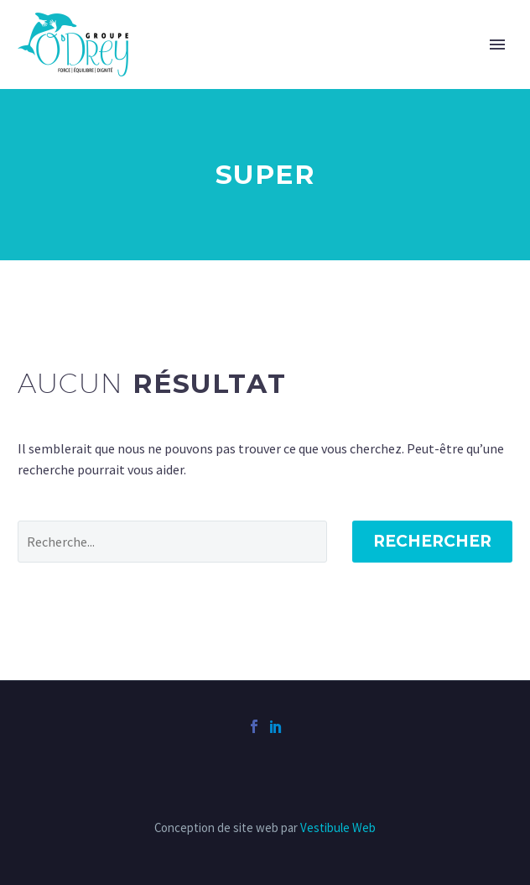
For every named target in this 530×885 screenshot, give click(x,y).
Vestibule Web (338, 827)
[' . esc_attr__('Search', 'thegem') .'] (172, 542)
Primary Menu (497, 44)
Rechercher (432, 541)
